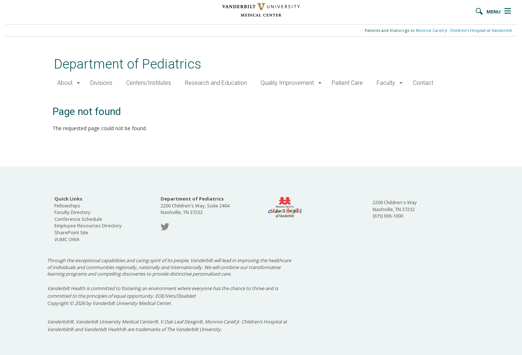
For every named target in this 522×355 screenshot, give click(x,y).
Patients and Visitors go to (438, 30)
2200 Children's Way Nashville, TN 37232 (395, 205)
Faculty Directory (72, 212)
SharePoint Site (71, 232)
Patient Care (347, 82)
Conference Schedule (78, 219)
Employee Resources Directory (88, 225)
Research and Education (216, 82)
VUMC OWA (66, 239)
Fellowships (67, 205)
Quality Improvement (287, 82)
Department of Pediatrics (127, 64)
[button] (78, 83)
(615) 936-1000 (388, 215)
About (64, 82)
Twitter (165, 227)
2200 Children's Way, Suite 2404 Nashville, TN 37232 (195, 205)
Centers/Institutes (148, 82)
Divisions (101, 82)
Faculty (386, 82)
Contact (423, 82)
